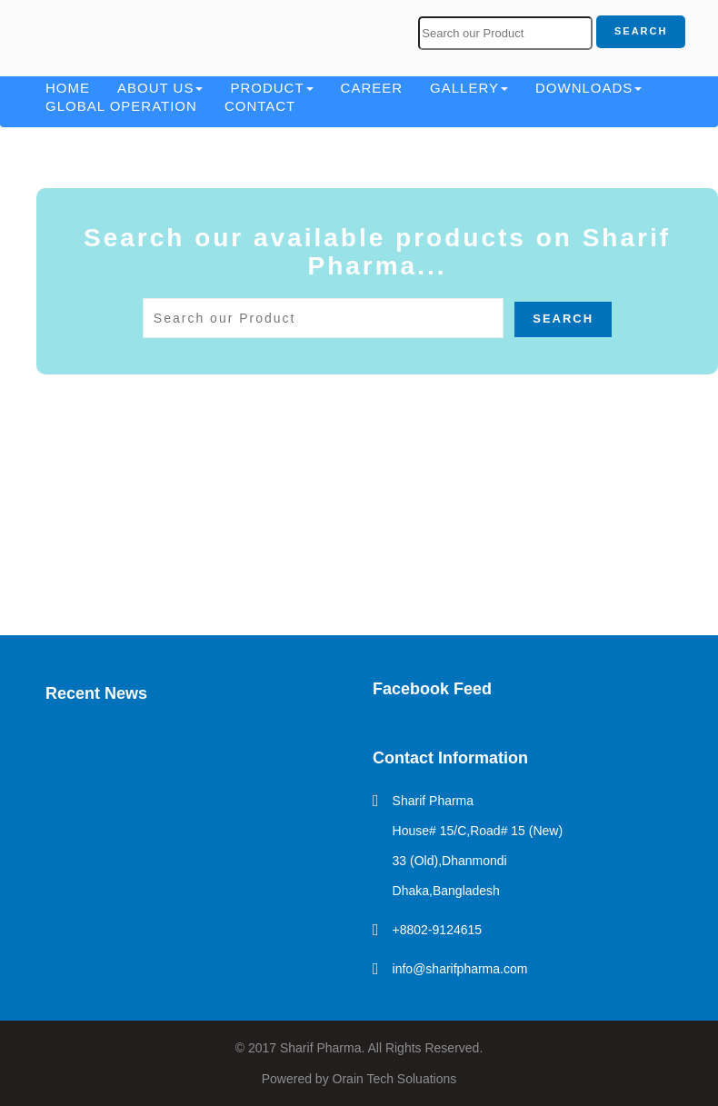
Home (67, 87)
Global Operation (121, 106)
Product (271, 87)
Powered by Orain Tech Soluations (359, 1078)
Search (640, 30)
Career (372, 87)
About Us (160, 87)
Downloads (588, 87)
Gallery (469, 87)
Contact (259, 106)
